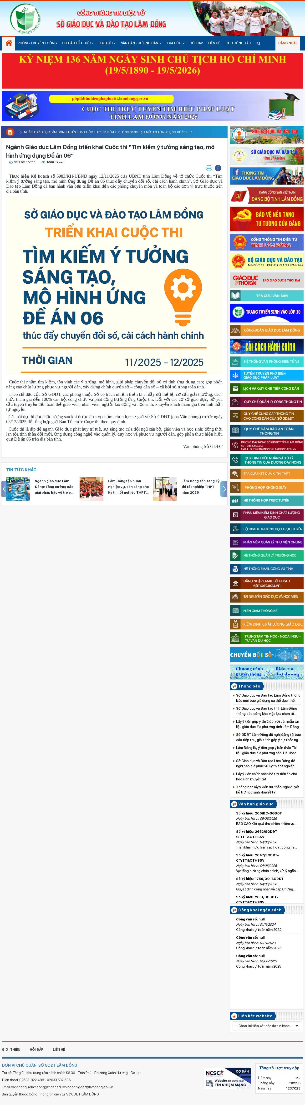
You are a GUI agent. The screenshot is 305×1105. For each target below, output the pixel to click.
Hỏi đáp (196, 43)
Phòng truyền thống (37, 43)
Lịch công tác (238, 43)
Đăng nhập (288, 43)
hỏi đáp (36, 1049)
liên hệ (59, 1049)
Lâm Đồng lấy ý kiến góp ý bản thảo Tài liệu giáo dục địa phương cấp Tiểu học (266, 750)
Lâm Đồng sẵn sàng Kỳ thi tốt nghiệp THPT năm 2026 (200, 486)
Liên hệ (214, 43)
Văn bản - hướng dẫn (141, 43)
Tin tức (107, 43)
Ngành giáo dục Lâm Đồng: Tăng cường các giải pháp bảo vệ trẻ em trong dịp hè (54, 487)
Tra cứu (175, 43)
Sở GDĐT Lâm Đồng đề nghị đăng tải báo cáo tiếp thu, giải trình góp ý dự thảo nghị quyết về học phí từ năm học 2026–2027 (268, 738)
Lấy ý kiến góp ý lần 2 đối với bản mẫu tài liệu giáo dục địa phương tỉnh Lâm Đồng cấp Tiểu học (267, 724)
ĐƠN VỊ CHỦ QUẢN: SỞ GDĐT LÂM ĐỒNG (39, 1065)
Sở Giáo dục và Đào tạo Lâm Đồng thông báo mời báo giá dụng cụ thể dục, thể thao (268, 698)
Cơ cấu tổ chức (78, 43)
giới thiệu (11, 1049)
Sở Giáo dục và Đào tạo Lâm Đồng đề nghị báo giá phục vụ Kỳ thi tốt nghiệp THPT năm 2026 (265, 764)
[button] (218, 168)
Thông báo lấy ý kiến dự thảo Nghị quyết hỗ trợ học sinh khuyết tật (268, 789)
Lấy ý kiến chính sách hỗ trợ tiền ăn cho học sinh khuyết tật (266, 776)
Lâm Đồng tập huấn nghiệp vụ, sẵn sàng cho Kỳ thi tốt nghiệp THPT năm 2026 (128, 487)
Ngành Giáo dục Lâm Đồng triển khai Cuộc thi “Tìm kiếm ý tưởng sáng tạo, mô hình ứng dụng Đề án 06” (108, 132)
